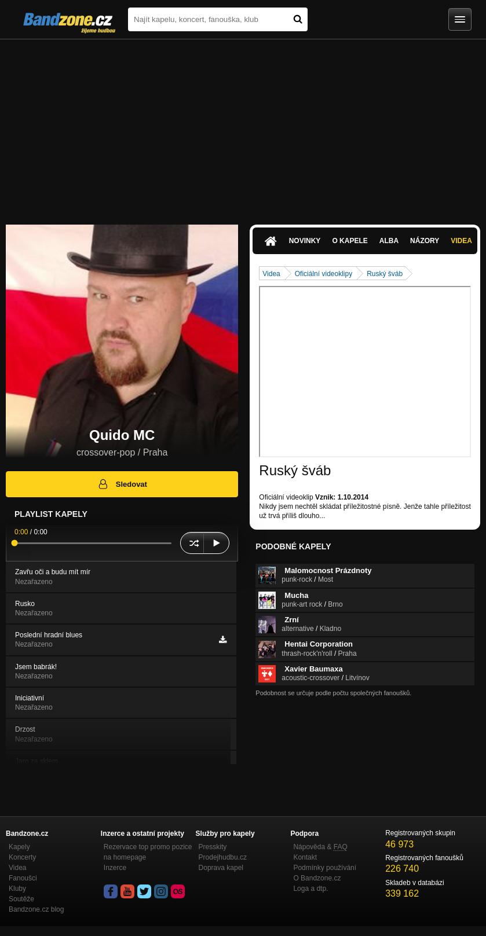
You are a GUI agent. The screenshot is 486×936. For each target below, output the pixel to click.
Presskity (213, 847)
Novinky (305, 241)
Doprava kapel (221, 868)
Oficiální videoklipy (323, 274)
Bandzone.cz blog (36, 909)
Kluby (17, 888)
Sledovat (122, 484)
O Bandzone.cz (317, 878)
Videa (461, 241)
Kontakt (305, 857)
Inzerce (115, 868)
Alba (389, 241)
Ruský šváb (385, 274)
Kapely (19, 847)
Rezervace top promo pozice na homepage (148, 852)
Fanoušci (23, 878)
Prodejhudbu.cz (223, 857)
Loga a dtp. (310, 888)
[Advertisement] (243, 126)
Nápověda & (320, 847)
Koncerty (22, 857)
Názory (424, 241)
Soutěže (21, 899)
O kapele (349, 241)
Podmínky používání (324, 868)
